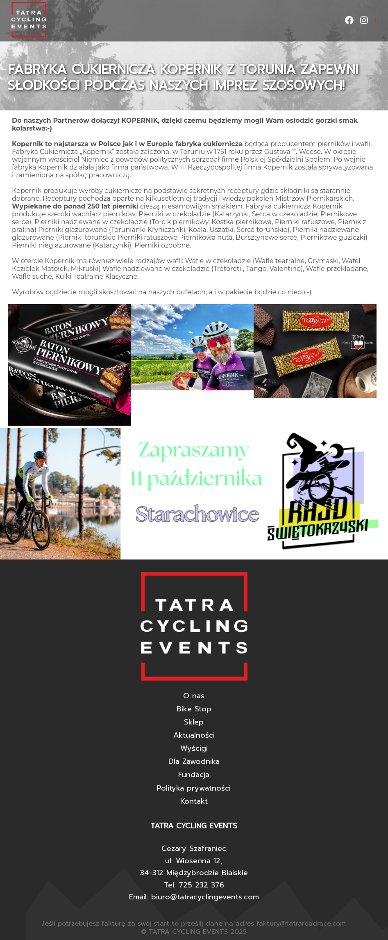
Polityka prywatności (194, 788)
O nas (193, 696)
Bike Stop (194, 709)
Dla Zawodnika (194, 761)
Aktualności (194, 735)
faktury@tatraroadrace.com (301, 924)
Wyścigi (194, 748)
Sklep (194, 722)
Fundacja (193, 774)
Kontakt (194, 801)
